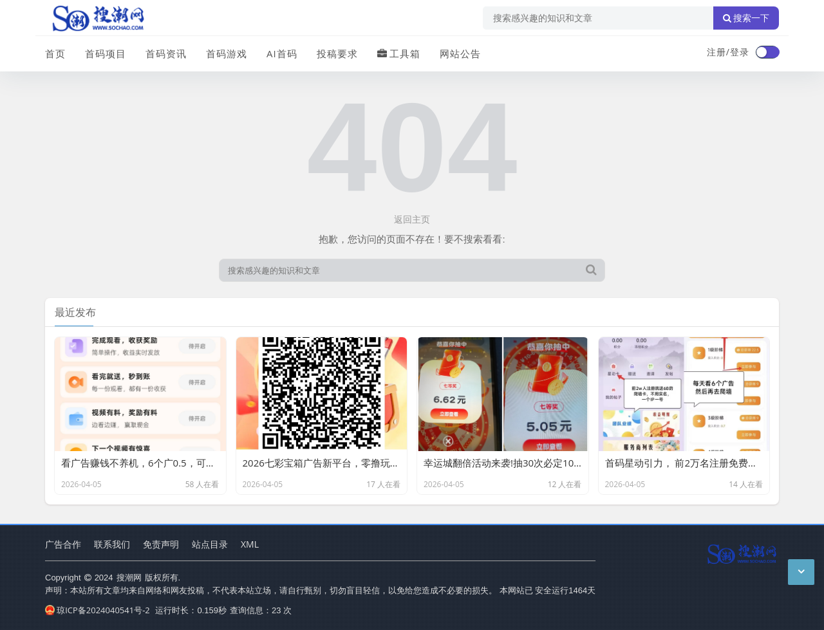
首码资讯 (166, 53)
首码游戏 (226, 53)
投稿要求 (337, 53)
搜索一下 (746, 18)
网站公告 (460, 53)
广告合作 (63, 544)
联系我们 (112, 544)
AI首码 (282, 53)
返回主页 (412, 219)
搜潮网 (129, 577)
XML (250, 544)
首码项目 (105, 53)
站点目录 (210, 544)
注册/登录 (728, 52)
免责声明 (161, 544)
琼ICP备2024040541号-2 (97, 610)
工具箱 (398, 53)
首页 (55, 53)
